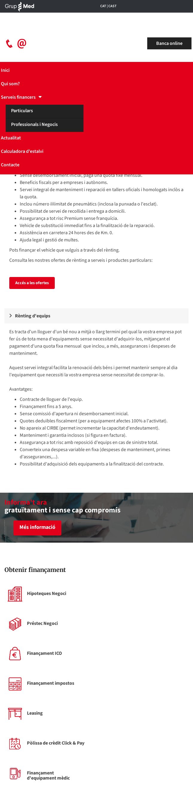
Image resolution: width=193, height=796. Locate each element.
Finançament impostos (50, 683)
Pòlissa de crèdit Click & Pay (55, 743)
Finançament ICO (44, 653)
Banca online (169, 43)
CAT (103, 6)
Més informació (37, 527)
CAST (112, 6)
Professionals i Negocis (34, 124)
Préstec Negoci (42, 623)
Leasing (35, 713)
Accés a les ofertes (32, 283)
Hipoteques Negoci (46, 593)
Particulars (22, 110)
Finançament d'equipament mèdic (48, 776)
